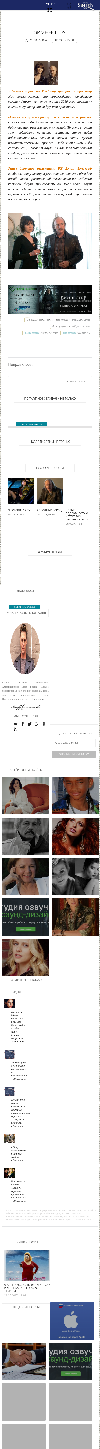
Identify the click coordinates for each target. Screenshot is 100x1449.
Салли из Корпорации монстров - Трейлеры (37, 1409)
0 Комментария (50, 551)
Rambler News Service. (81, 320)
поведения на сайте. (49, 333)
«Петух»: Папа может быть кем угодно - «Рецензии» (65, 1041)
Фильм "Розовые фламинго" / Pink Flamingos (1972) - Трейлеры (75, 1128)
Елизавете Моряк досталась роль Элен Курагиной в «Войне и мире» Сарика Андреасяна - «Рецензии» (90, 949)
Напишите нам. (84, 333)
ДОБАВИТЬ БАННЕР (31, 424)
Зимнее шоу (50, 32)
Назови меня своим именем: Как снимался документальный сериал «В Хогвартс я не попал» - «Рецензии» (90, 998)
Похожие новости (50, 468)
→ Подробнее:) (37, 698)
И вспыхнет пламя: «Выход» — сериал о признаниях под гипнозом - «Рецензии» (90, 1042)
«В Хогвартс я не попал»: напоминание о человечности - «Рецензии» (66, 993)
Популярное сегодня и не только (50, 398)
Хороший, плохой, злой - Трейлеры (14, 1407)
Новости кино (64, 40)
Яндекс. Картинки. (82, 326)
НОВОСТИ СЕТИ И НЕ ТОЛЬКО (50, 441)
